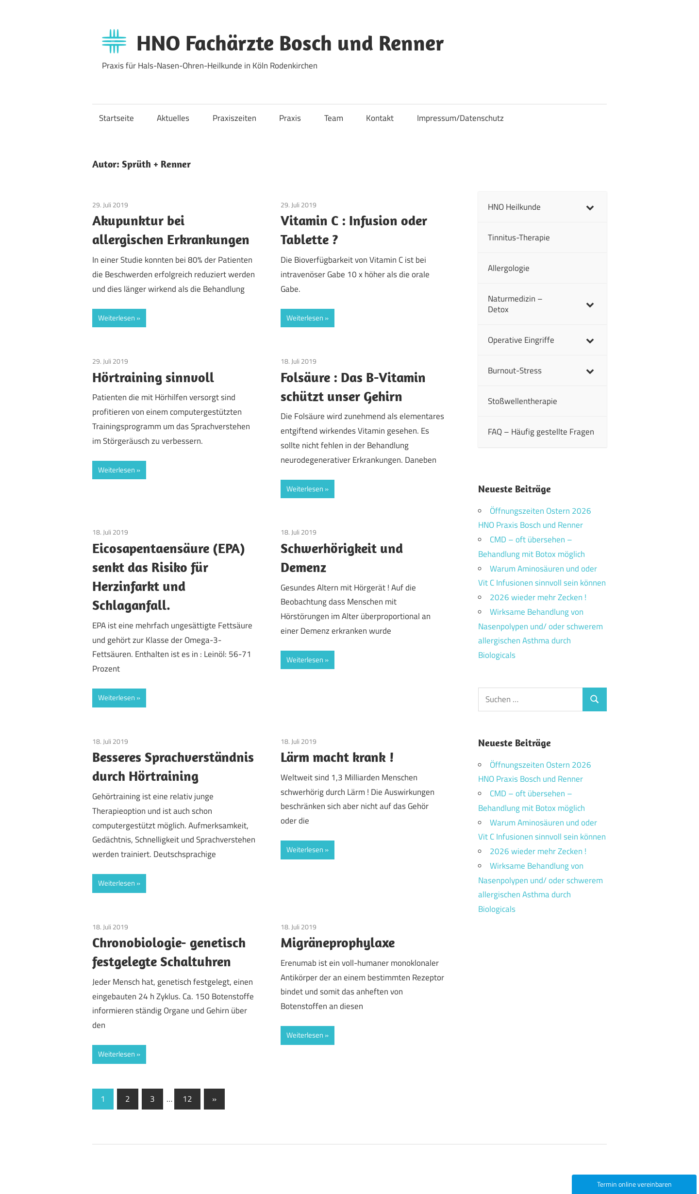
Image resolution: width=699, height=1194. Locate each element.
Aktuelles (173, 118)
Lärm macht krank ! (337, 756)
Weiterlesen (116, 317)
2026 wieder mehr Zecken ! (538, 597)
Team (333, 118)
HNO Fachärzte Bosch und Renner (290, 43)
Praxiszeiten (234, 118)
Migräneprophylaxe (338, 942)
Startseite (116, 118)
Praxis (290, 118)
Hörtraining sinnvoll (153, 377)
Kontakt (380, 118)
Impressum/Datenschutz (460, 118)
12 (187, 1099)
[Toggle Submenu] (590, 207)
